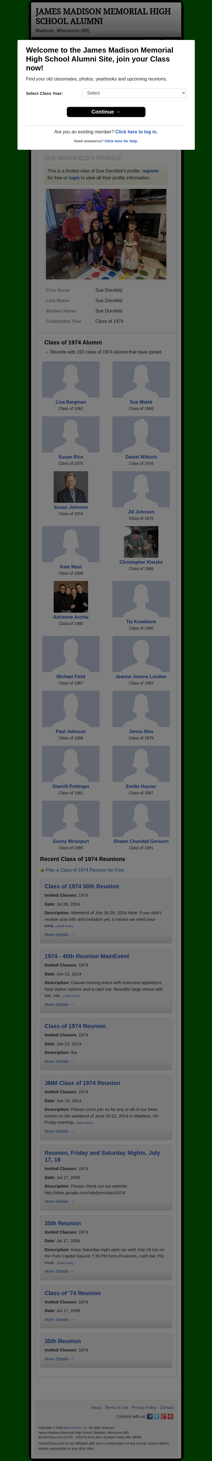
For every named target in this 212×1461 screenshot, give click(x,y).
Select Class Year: (44, 93)
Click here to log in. (136, 131)
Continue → (106, 112)
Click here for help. (121, 141)
